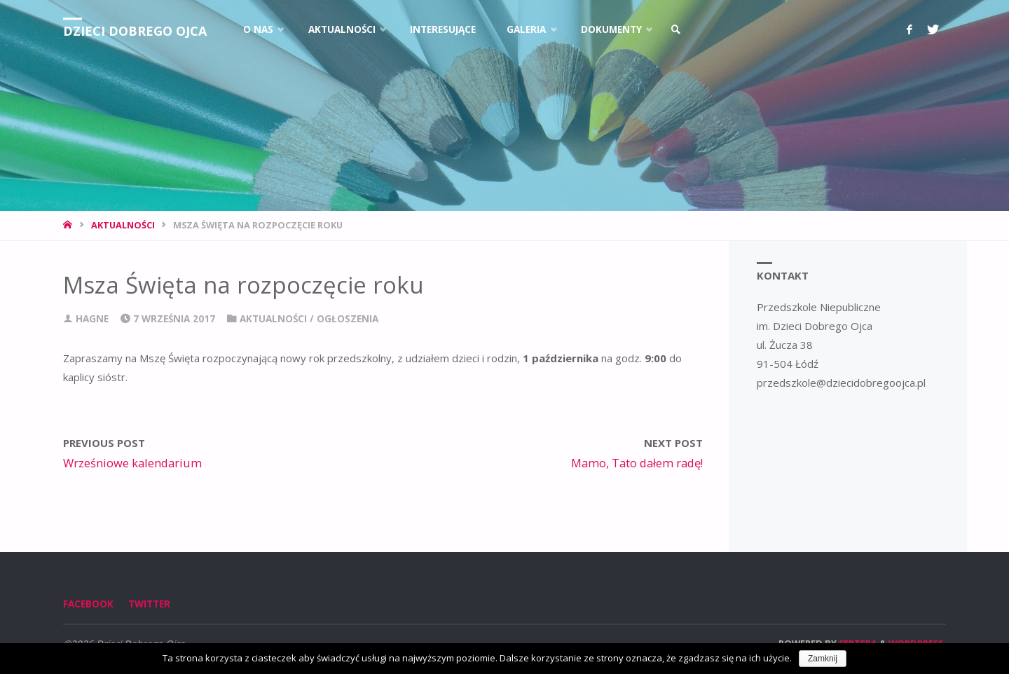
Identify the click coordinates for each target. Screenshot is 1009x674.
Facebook (88, 604)
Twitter (149, 604)
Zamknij (822, 658)
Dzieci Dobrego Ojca (135, 30)
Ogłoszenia (347, 318)
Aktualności (123, 225)
